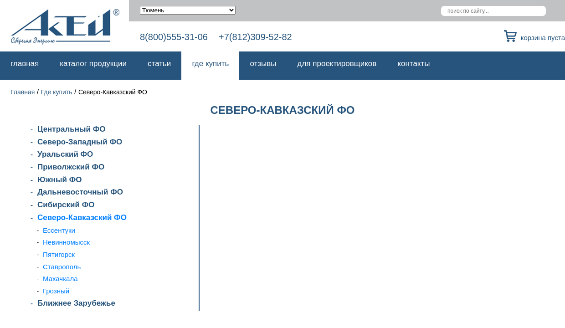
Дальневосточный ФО (80, 192)
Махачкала (60, 278)
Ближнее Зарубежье (76, 303)
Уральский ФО (65, 154)
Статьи (159, 63)
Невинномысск (66, 242)
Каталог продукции (93, 63)
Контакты (413, 63)
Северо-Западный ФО (79, 142)
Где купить (210, 63)
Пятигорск (59, 254)
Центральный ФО (71, 129)
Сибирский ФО (65, 204)
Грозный (56, 291)
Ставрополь (62, 267)
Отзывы (263, 63)
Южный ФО (59, 179)
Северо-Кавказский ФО (82, 217)
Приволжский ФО (70, 167)
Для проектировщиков (337, 63)
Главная (24, 63)
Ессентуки (59, 230)
